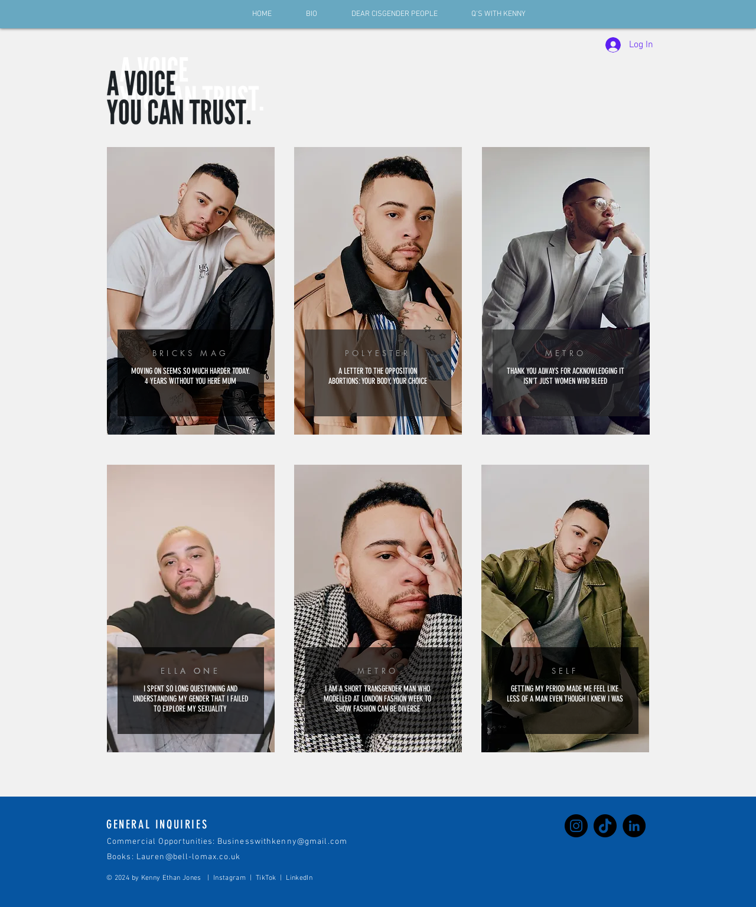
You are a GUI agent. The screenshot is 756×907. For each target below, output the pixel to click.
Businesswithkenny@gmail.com (282, 842)
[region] (191, 291)
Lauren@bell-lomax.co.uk (188, 857)
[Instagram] (576, 825)
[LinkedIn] (634, 825)
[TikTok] (605, 825)
